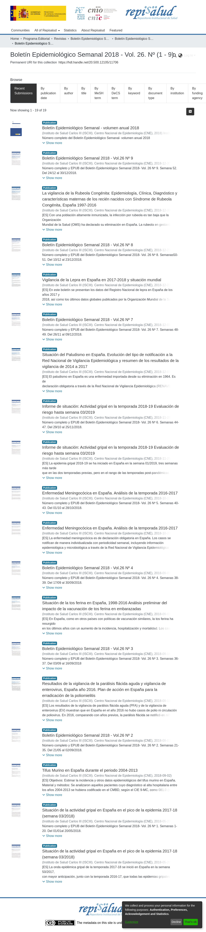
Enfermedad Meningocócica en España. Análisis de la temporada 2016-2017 (109, 493)
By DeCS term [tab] (115, 93)
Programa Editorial (36, 38)
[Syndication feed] (190, 111)
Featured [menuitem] (115, 30)
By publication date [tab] (48, 93)
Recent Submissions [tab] (24, 91)
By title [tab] (83, 91)
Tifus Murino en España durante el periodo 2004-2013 (89, 770)
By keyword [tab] (134, 91)
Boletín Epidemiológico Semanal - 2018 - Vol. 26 (135, 38)
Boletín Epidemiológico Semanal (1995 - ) (90, 38)
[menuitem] (47, 30)
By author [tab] (68, 91)
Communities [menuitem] (20, 30)
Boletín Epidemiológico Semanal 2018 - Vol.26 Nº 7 (87, 319)
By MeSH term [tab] (99, 93)
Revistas (60, 38)
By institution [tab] (177, 91)
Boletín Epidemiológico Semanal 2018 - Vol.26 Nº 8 (87, 245)
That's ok (191, 921)
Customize (131, 921)
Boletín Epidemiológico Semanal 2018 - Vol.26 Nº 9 (87, 158)
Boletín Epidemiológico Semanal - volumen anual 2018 (90, 128)
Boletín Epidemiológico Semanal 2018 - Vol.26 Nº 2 (87, 735)
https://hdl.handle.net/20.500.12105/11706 (88, 62)
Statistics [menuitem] (70, 30)
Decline (176, 921)
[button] (52, 143)
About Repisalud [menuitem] (93, 30)
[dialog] (162, 915)
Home (15, 38)
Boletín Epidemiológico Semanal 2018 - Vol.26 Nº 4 (87, 568)
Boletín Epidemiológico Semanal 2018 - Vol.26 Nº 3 (87, 648)
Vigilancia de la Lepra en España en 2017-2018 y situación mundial (101, 280)
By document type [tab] (155, 93)
